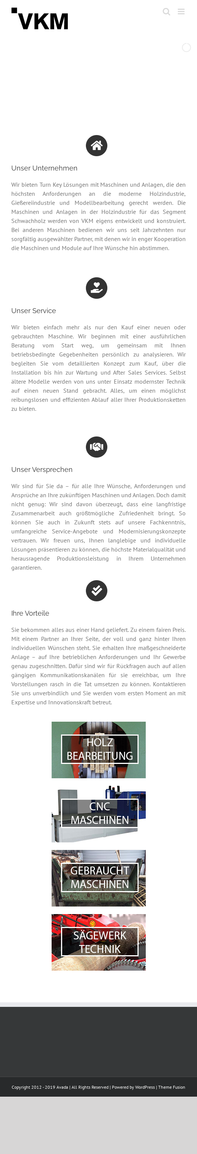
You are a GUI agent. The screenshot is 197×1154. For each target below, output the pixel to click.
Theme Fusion (171, 1087)
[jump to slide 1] (83, 89)
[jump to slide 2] (92, 89)
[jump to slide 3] (100, 89)
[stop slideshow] (116, 89)
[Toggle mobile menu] (182, 11)
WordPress (145, 1087)
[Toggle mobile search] (166, 11)
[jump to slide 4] (108, 89)
